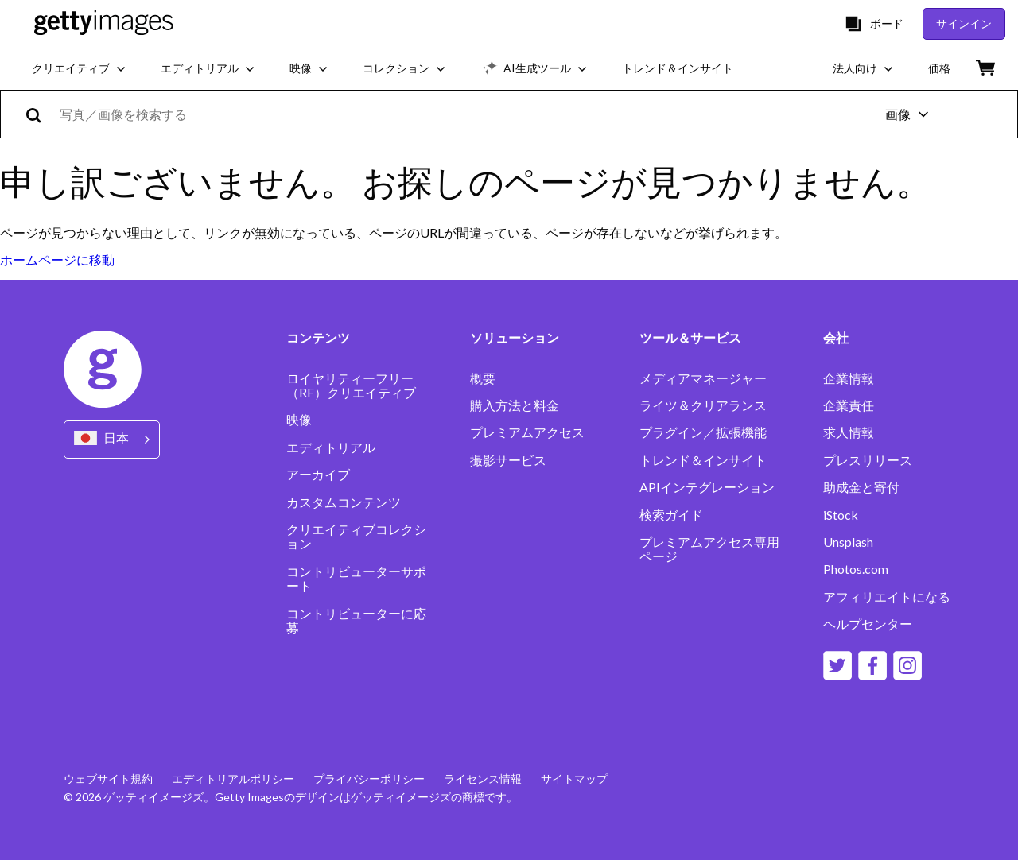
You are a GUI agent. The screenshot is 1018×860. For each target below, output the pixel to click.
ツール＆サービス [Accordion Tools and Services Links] (690, 338)
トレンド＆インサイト (703, 460)
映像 (299, 420)
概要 (482, 378)
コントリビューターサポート (356, 578)
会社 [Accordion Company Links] (836, 338)
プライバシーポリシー (369, 778)
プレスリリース (867, 460)
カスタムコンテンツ (343, 502)
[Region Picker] (112, 439)
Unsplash (848, 542)
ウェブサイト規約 (108, 778)
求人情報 (848, 432)
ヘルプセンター (867, 624)
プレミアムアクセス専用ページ (709, 549)
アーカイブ (318, 474)
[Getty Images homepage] (103, 23)
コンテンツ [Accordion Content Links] (318, 338)
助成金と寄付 (861, 487)
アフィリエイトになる (886, 597)
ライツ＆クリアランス (703, 405)
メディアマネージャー (703, 378)
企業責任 (848, 405)
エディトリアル (330, 447)
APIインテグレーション (707, 487)
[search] (40, 114)
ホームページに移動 (57, 259)
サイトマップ (574, 778)
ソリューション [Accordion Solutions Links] (514, 338)
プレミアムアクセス (527, 432)
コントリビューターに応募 (356, 620)
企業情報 (848, 378)
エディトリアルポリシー (233, 778)
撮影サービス (508, 460)
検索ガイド (671, 515)
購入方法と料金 (514, 405)
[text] (424, 114)
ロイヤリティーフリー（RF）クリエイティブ (351, 385)
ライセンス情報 (483, 778)
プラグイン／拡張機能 (703, 432)
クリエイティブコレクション (356, 536)
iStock (840, 515)
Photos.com (855, 569)
